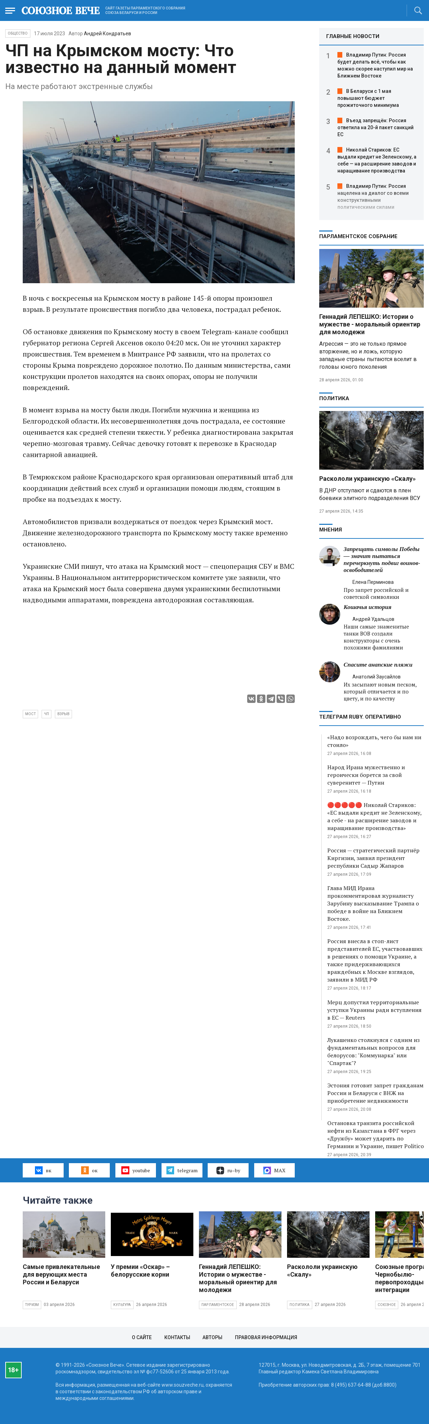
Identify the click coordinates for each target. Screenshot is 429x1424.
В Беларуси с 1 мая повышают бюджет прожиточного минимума (368, 98)
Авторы (212, 1337)
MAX (274, 1170)
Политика (334, 398)
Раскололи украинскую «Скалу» (367, 478)
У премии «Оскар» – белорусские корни (140, 1270)
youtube (135, 1170)
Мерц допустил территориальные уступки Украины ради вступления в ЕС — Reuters (374, 1009)
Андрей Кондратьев (107, 33)
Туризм (32, 1305)
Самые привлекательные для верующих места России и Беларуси (61, 1274)
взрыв (63, 714)
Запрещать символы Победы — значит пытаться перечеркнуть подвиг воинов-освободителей (382, 559)
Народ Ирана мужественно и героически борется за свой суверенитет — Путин (366, 774)
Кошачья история (368, 607)
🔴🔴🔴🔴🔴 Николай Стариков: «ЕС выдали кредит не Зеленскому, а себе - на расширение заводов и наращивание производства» (374, 816)
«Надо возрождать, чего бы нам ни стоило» (374, 741)
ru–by (228, 1170)
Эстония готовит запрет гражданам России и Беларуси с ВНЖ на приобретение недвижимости (375, 1092)
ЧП (46, 714)
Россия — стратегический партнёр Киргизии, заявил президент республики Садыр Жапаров (373, 857)
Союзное (387, 1305)
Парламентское (217, 1305)
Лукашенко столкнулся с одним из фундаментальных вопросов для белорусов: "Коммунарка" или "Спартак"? (373, 1051)
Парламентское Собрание (358, 236)
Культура (122, 1305)
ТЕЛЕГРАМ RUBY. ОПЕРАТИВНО (360, 717)
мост (30, 714)
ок (89, 1170)
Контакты (177, 1337)
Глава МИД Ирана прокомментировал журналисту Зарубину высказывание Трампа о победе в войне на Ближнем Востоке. (373, 903)
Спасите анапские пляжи (378, 664)
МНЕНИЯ (330, 530)
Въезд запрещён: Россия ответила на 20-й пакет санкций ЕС (375, 127)
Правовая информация (266, 1337)
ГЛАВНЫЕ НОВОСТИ (352, 36)
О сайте (142, 1337)
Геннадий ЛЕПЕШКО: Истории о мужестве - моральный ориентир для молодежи (369, 324)
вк (43, 1170)
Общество (18, 33)
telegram (182, 1170)
